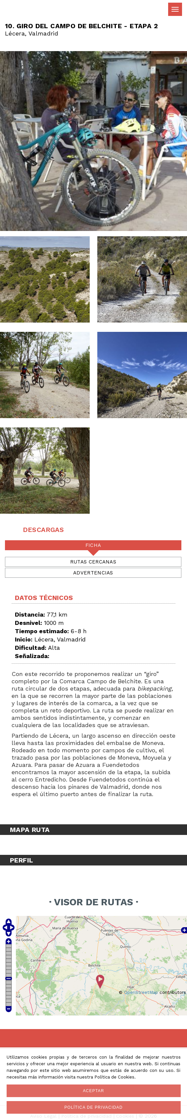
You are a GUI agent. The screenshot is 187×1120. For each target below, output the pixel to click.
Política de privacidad (93, 1107)
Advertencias (93, 573)
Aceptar (93, 1090)
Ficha (93, 545)
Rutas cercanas (93, 562)
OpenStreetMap (141, 992)
